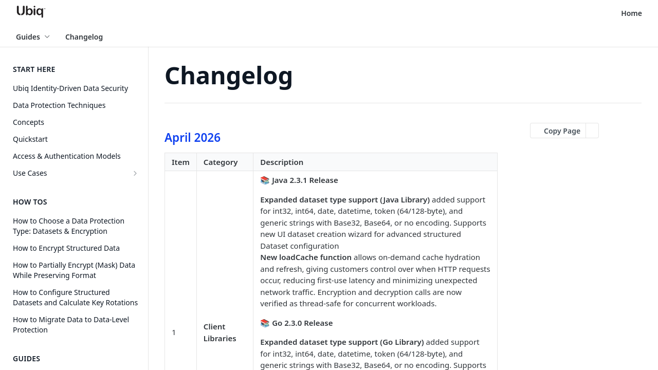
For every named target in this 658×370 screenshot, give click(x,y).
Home (631, 13)
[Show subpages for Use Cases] (135, 173)
